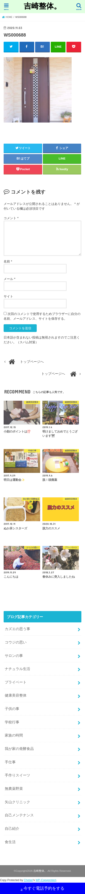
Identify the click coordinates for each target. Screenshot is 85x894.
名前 (8, 261)
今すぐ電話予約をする (42, 889)
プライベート (16, 682)
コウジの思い (16, 642)
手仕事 (10, 762)
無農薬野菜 (14, 788)
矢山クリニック (17, 802)
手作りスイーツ (17, 775)
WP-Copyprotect (46, 880)
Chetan (28, 880)
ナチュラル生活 (17, 669)
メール (9, 279)
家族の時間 (14, 735)
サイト (8, 296)
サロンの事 (14, 655)
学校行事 (12, 722)
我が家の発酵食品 (19, 749)
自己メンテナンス (19, 815)
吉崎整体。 (42, 5)
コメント (11, 218)
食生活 (10, 842)
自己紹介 (12, 828)
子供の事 (12, 709)
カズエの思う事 (17, 629)
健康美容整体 (16, 695)
